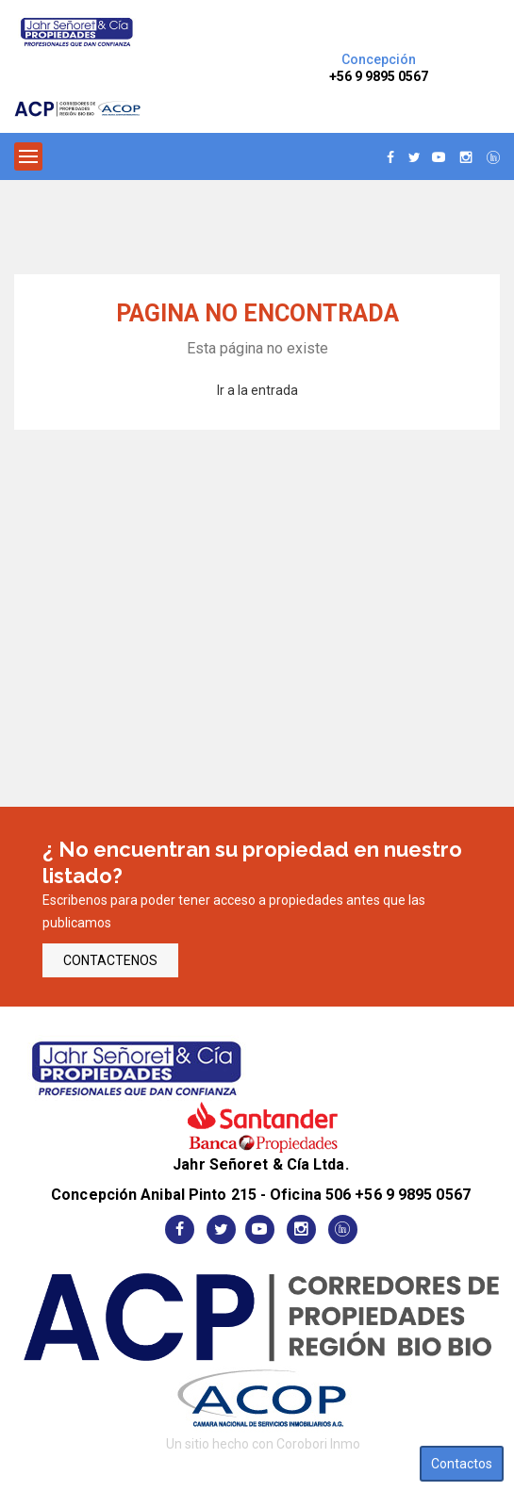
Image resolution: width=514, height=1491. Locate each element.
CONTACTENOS (110, 960)
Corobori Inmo (318, 1443)
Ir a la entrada (257, 390)
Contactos (461, 1463)
